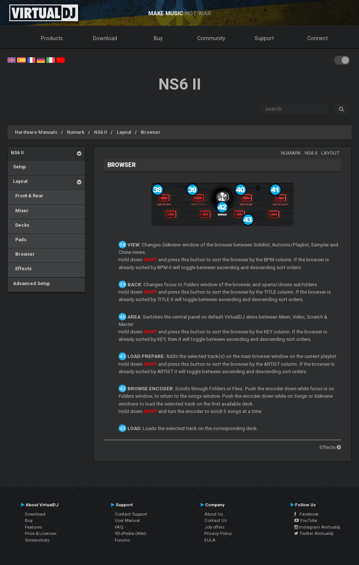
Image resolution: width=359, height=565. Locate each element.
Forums (122, 540)
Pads (18, 239)
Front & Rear (27, 195)
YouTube (305, 520)
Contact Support (131, 514)
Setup (18, 167)
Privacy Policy (218, 533)
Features (33, 527)
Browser (151, 132)
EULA (210, 540)
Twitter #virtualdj (313, 533)
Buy (158, 38)
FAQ (119, 527)
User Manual (127, 520)
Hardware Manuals (36, 132)
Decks (20, 225)
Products (52, 38)
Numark (75, 132)
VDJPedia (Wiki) (130, 533)
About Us (213, 514)
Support (264, 38)
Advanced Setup (30, 283)
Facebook (306, 514)
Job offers (214, 527)
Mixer (20, 210)
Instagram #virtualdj (317, 527)
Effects (21, 268)
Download (105, 38)
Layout (124, 132)
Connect (317, 38)
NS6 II (100, 132)
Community (211, 38)
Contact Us (215, 520)
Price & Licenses (40, 533)
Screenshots (37, 540)
